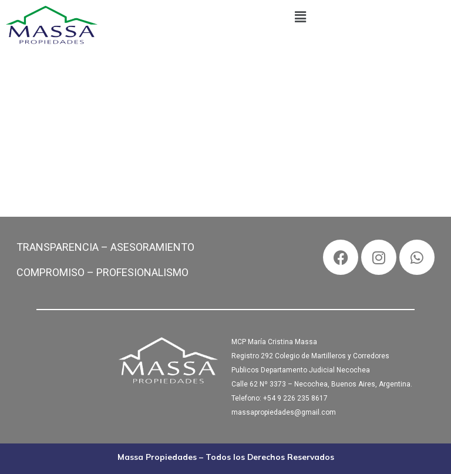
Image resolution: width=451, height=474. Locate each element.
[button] (301, 17)
